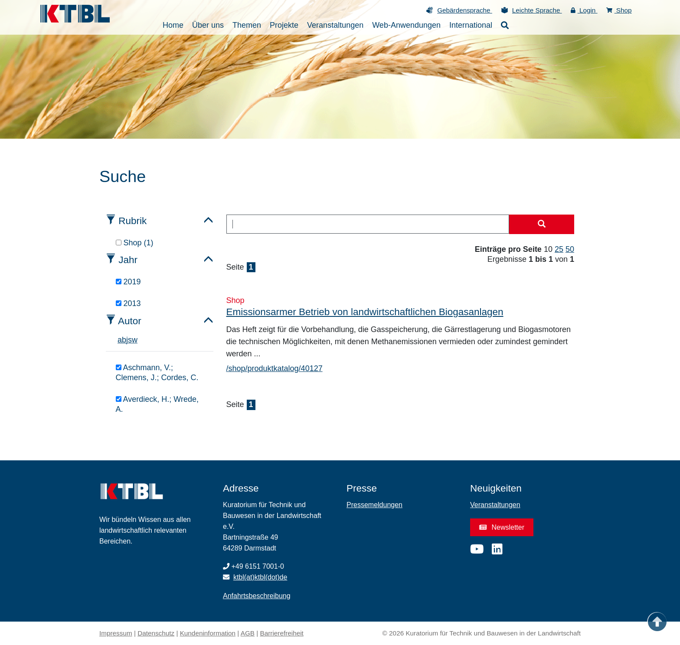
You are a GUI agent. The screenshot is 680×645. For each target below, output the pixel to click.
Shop (619, 10)
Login (584, 10)
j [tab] (127, 340)
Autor (129, 321)
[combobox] (368, 224)
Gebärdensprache (464, 10)
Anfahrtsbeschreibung (257, 595)
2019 (128, 281)
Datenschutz (155, 633)
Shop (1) (135, 242)
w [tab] (134, 340)
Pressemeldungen (374, 504)
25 (559, 249)
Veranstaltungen (495, 504)
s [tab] (130, 340)
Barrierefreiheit (282, 633)
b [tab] (124, 340)
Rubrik (132, 220)
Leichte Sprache (537, 10)
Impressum (115, 633)
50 (570, 249)
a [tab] (120, 340)
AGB (248, 633)
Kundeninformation (207, 633)
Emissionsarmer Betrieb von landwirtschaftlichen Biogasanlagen (364, 311)
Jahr (127, 259)
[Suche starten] (541, 225)
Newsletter (501, 527)
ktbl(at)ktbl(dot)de (260, 577)
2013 (128, 303)
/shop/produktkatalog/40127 (274, 368)
